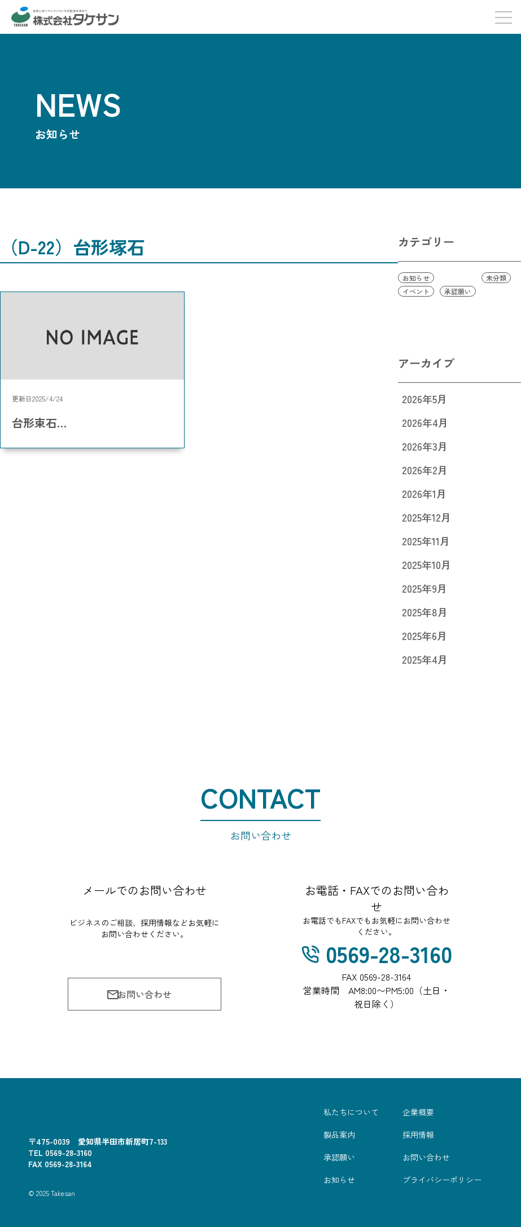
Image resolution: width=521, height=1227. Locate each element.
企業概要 (418, 1112)
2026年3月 (425, 446)
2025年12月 (426, 517)
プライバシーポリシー (441, 1179)
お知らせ (416, 278)
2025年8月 (425, 611)
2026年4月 (425, 422)
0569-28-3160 (376, 953)
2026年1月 (424, 493)
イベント (416, 291)
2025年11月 (426, 540)
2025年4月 (425, 659)
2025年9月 (424, 588)
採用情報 (418, 1134)
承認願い (457, 291)
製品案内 (339, 1134)
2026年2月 (425, 469)
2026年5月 (424, 398)
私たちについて (351, 1112)
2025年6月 (424, 635)
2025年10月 (426, 564)
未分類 (496, 278)
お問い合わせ (138, 994)
